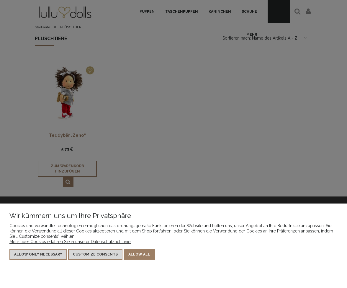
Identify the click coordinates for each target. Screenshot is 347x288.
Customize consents (95, 254)
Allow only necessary (38, 254)
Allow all (139, 254)
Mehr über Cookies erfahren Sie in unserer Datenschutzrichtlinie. (70, 241)
